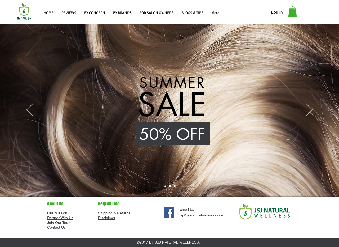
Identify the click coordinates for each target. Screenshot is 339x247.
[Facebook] (169, 212)
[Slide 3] (175, 186)
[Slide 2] (170, 186)
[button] (94, 13)
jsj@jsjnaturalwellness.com (202, 215)
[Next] (309, 110)
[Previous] (29, 110)
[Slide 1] (165, 186)
